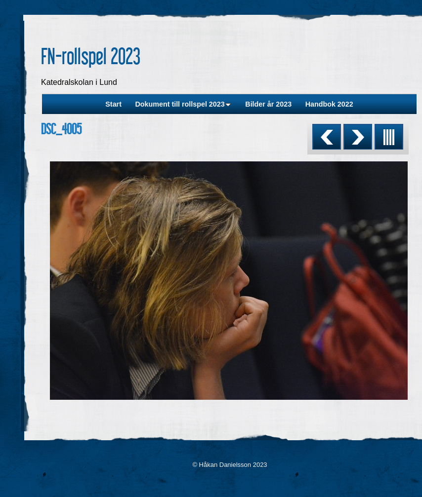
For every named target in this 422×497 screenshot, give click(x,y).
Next (358, 136)
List (389, 136)
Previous (326, 136)
